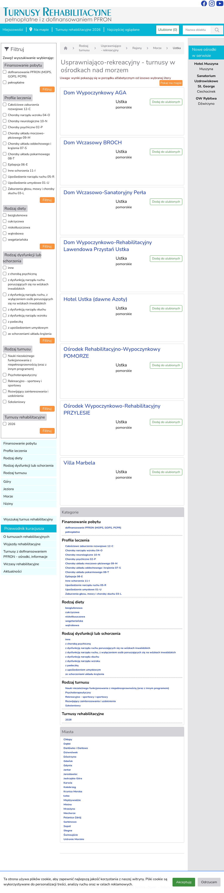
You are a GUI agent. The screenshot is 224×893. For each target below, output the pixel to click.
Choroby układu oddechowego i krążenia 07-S (29, 146)
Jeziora (8, 489)
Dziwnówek (71, 752)
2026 (11, 424)
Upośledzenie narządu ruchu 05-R (31, 177)
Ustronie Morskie (74, 839)
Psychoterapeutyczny (22, 375)
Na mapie (39, 30)
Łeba (67, 796)
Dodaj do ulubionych (166, 102)
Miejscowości (13, 29)
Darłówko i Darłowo (76, 748)
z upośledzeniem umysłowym (28, 328)
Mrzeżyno (69, 809)
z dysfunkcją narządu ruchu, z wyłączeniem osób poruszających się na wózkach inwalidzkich (30, 299)
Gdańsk (68, 761)
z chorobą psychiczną (22, 274)
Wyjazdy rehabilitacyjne (22, 544)
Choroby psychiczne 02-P (25, 127)
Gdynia (68, 765)
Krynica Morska (73, 791)
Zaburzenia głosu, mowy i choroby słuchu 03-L (31, 191)
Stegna (68, 830)
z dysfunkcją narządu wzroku (27, 316)
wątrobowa (16, 233)
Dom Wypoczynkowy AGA (95, 92)
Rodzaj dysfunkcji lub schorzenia (28, 465)
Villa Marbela (79, 462)
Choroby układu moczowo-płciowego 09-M (26, 135)
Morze (8, 496)
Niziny (8, 503)
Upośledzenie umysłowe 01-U (28, 183)
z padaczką (15, 322)
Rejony (137, 48)
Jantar (67, 770)
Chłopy (68, 739)
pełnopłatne (16, 82)
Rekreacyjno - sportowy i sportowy (25, 383)
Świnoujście (71, 835)
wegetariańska (18, 240)
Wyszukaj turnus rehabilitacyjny (28, 519)
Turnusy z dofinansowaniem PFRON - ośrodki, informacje (25, 554)
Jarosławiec (71, 774)
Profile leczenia (15, 450)
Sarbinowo (70, 822)
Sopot (67, 826)
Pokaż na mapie (171, 83)
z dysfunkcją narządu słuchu (27, 309)
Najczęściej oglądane (123, 29)
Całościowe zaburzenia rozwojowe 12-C (23, 107)
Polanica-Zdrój (72, 817)
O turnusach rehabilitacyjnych (26, 536)
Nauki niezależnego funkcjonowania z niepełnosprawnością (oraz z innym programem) (27, 362)
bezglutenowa (17, 215)
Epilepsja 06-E (18, 165)
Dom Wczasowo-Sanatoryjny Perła (105, 192)
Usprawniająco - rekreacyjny (111, 48)
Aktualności (12, 571)
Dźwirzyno (70, 756)
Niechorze (70, 813)
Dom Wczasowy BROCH (93, 142)
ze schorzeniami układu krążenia (29, 334)
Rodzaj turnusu (15, 473)
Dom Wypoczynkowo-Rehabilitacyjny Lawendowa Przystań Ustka (108, 246)
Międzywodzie (72, 800)
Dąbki (67, 743)
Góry (7, 481)
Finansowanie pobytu (20, 443)
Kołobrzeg (70, 787)
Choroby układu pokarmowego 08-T (29, 156)
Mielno (68, 804)
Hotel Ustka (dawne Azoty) (96, 299)
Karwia (68, 783)
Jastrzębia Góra (73, 778)
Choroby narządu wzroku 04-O (29, 115)
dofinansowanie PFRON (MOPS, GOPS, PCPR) (30, 74)
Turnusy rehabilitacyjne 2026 (78, 29)
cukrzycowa (16, 221)
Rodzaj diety (13, 458)
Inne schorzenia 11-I (22, 171)
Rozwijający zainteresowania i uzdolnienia (28, 393)
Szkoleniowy (16, 402)
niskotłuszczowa (19, 227)
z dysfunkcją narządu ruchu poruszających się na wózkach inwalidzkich (28, 284)
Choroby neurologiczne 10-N (27, 121)
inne (11, 268)
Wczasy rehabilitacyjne (21, 564)
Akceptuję (183, 882)
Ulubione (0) (167, 29)
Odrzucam (209, 882)
